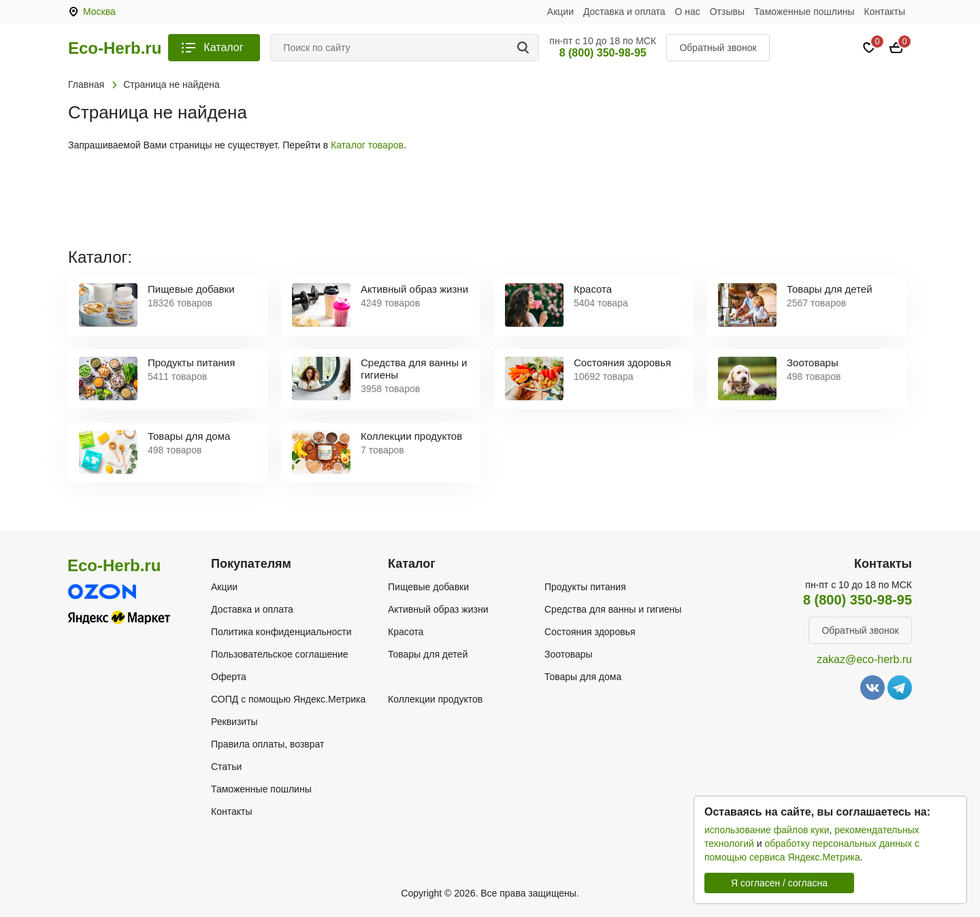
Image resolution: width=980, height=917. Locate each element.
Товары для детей (428, 654)
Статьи (226, 766)
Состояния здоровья (590, 631)
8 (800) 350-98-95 (603, 53)
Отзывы (727, 11)
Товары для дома (582, 676)
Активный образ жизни (438, 609)
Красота (405, 631)
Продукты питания (585, 586)
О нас (687, 11)
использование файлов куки (766, 829)
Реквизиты (234, 721)
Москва (99, 11)
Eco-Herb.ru (114, 48)
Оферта (228, 676)
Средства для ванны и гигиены (612, 609)
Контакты (884, 11)
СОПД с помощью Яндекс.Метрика (288, 699)
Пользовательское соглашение (279, 654)
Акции (560, 11)
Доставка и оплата (624, 11)
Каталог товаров (367, 145)
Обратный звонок (717, 47)
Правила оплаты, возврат (267, 744)
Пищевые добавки (428, 586)
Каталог (223, 47)
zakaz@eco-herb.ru (864, 659)
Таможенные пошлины (804, 11)
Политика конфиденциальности (281, 631)
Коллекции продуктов (435, 699)
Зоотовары (568, 654)
